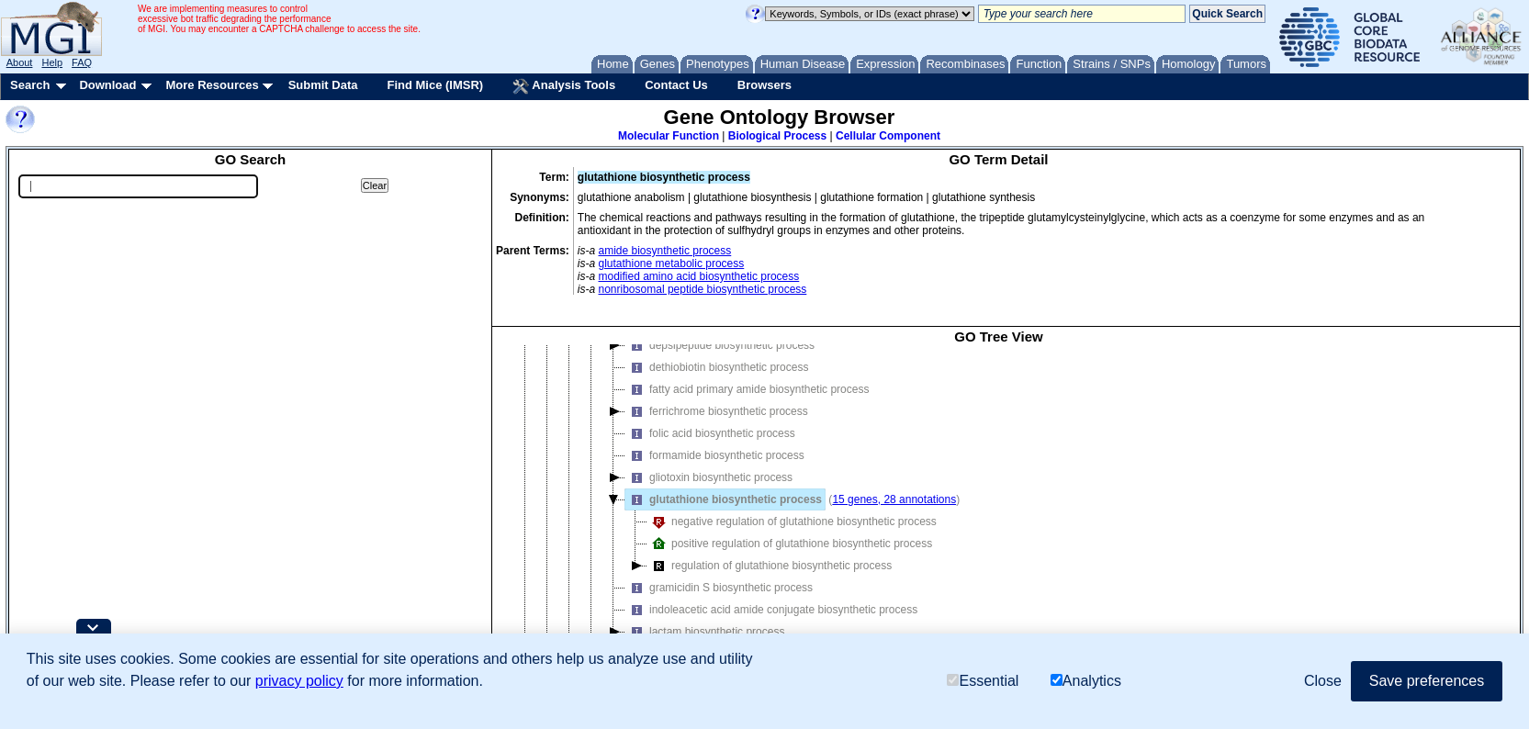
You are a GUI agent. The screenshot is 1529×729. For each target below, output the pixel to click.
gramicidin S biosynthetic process (719, 588)
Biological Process (777, 135)
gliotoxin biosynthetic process (709, 477)
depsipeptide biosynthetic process (720, 345)
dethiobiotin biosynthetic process (716, 367)
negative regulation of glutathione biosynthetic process (792, 521)
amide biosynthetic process (665, 250)
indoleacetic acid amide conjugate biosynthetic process (771, 610)
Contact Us (676, 85)
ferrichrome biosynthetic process (716, 411)
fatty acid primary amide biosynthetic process (747, 389)
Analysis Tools (563, 86)
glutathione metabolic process (672, 263)
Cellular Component (888, 135)
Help (51, 62)
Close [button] (1323, 681)
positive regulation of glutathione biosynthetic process (789, 544)
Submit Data (323, 85)
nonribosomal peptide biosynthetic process (703, 289)
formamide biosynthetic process (714, 455)
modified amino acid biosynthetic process (699, 276)
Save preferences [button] (1426, 681)
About (19, 62)
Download (107, 85)
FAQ (82, 62)
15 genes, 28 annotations (894, 499)
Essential (982, 681)
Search (30, 85)
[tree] (998, 510)
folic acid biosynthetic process (710, 433)
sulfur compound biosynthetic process (691, 302)
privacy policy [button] (299, 681)
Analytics (1086, 681)
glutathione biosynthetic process (723, 499)
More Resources (211, 85)
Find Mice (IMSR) (435, 85)
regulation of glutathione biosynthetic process (769, 566)
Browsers (764, 85)
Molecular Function (668, 135)
